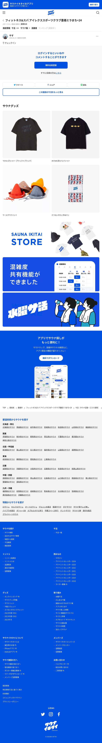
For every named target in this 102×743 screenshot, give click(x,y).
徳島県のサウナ (78, 478)
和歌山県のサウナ (79, 468)
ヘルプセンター (61, 664)
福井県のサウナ (50, 450)
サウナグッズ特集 (11, 600)
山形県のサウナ (78, 427)
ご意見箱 (59, 670)
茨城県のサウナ (9, 436)
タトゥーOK (21, 510)
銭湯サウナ (57, 507)
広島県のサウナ (50, 478)
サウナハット (9, 603)
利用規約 (6, 693)
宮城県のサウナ (50, 427)
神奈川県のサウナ (9, 440)
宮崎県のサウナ (78, 491)
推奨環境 (6, 686)
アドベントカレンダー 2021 (66, 571)
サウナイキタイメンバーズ (65, 642)
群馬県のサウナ (36, 436)
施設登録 (8, 546)
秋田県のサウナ (64, 427)
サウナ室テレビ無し (81, 507)
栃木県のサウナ (22, 436)
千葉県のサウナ (64, 436)
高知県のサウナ (22, 481)
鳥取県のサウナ (9, 478)
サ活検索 (8, 542)
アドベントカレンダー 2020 (66, 574)
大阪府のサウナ (36, 468)
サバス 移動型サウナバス (65, 613)
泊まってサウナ (61, 629)
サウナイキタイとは (12, 642)
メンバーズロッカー (63, 645)
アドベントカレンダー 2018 (66, 581)
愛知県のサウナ (36, 459)
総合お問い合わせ (62, 667)
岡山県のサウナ (36, 478)
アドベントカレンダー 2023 (66, 564)
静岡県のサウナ (22, 459)
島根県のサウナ (22, 478)
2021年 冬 (8, 620)
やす (11, 35)
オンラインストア (11, 596)
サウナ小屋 (76, 510)
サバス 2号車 (60, 616)
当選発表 (8, 564)
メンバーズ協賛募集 (12, 677)
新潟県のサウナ (9, 450)
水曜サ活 (59, 596)
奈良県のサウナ (64, 468)
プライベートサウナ (10, 514)
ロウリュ (6, 507)
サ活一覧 (59, 532)
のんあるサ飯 (60, 600)
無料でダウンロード (51, 358)
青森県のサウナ (22, 427)
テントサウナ (65, 510)
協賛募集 (8, 571)
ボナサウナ (67, 507)
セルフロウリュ (17, 507)
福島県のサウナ (92, 427)
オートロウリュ (31, 507)
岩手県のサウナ (36, 427)
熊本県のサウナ (50, 491)
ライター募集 (60, 584)
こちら (58, 72)
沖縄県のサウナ (24, 495)
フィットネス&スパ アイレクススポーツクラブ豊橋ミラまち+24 (43, 20)
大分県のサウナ (64, 491)
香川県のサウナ (92, 478)
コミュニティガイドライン (12, 697)
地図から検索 (9, 539)
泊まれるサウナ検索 (12, 536)
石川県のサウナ (36, 450)
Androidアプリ (10, 652)
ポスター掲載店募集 (12, 670)
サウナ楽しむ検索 (62, 610)
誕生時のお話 (9, 645)
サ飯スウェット (10, 606)
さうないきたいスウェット (14, 610)
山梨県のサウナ (64, 450)
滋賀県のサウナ (9, 468)
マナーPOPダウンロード (13, 674)
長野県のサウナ (78, 450)
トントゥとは (9, 561)
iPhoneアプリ (10, 648)
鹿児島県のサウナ (9, 495)
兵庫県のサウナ (50, 468)
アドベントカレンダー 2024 (66, 561)
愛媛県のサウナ (9, 481)
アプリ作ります (61, 606)
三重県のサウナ (50, 459)
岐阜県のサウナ (9, 459)
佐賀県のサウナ (22, 491)
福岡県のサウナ (9, 491)
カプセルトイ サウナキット (65, 620)
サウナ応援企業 (61, 623)
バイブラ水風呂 (9, 510)
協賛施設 (59, 648)
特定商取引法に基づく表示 (12, 690)
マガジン (59, 558)
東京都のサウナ (78, 436)
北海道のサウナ (9, 427)
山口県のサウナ (64, 478)
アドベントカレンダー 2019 (66, 578)
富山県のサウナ (22, 450)
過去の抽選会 (9, 568)
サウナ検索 (9, 532)
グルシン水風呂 (45, 507)
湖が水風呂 (87, 510)
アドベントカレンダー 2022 (66, 568)
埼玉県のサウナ (50, 436)
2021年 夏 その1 (10, 613)
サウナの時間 (60, 626)
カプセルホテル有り (35, 510)
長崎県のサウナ (36, 491)
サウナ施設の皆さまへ (13, 664)
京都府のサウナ (22, 468)
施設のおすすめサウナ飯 (64, 603)
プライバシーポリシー (11, 701)
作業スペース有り (52, 510)
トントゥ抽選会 (10, 558)
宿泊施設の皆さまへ (12, 667)
